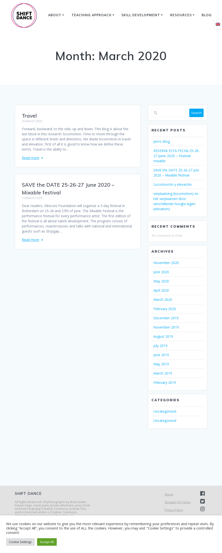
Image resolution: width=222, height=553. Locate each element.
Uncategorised (164, 411)
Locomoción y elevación (172, 184)
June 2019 (161, 355)
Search (196, 113)
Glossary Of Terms (177, 502)
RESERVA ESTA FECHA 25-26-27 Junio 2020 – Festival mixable (176, 155)
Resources (181, 15)
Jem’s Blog (161, 141)
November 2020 (166, 262)
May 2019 (161, 364)
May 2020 (161, 281)
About (54, 15)
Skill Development (140, 15)
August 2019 (163, 336)
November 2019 (166, 327)
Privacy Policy (174, 510)
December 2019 (166, 318)
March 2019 (162, 373)
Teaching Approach (91, 15)
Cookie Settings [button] (20, 542)
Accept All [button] (47, 542)
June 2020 (161, 272)
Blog (207, 15)
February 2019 (164, 382)
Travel (29, 115)
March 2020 (162, 299)
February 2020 (164, 308)
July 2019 (160, 345)
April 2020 (161, 290)
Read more (30, 157)
